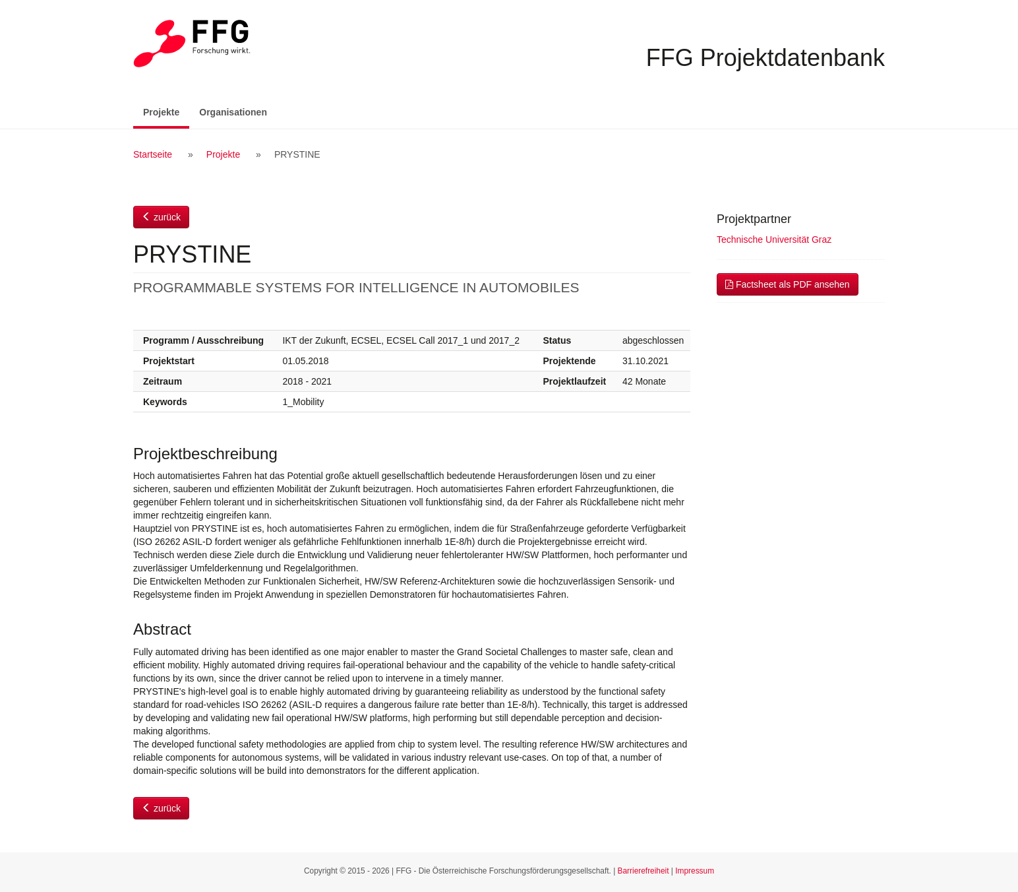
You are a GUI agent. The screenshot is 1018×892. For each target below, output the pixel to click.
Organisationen (233, 112)
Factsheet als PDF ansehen (787, 284)
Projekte (166, 111)
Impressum (694, 871)
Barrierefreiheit (643, 871)
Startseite (152, 154)
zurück (161, 217)
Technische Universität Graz (774, 239)
